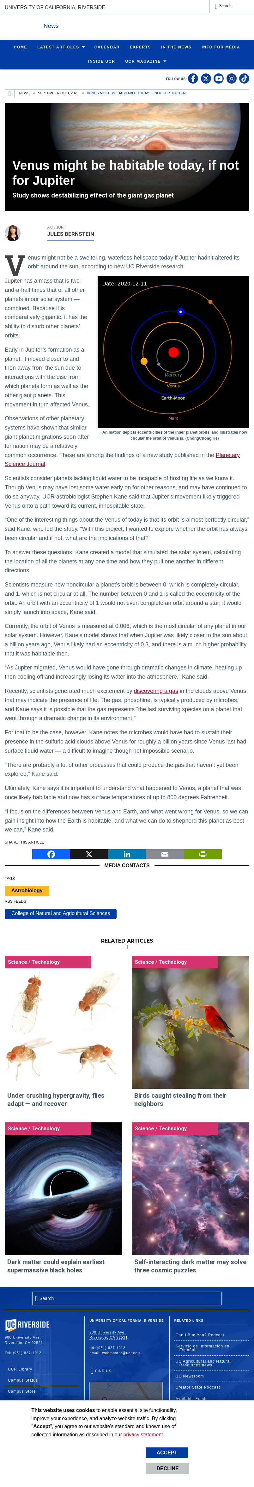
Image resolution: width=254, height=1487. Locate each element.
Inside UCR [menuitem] (101, 61)
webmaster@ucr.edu (121, 1352)
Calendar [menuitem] (107, 47)
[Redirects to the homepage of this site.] (10, 93)
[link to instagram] (232, 78)
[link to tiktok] (244, 78)
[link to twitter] (206, 78)
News (74, 25)
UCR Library (20, 1369)
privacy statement (143, 1434)
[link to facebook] (193, 78)
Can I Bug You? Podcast (200, 1335)
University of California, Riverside (55, 7)
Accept (166, 1452)
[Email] (165, 853)
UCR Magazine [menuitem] (143, 61)
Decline (167, 1468)
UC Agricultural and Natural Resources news (203, 1363)
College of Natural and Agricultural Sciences (60, 913)
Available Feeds (192, 1398)
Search (225, 5)
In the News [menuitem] (176, 47)
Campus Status (23, 1380)
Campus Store (22, 1391)
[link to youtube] (219, 78)
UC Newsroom (190, 1376)
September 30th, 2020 (58, 93)
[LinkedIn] (127, 853)
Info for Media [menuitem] (221, 47)
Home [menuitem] (20, 47)
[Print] (203, 853)
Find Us (126, 1388)
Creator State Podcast (198, 1387)
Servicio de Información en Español (203, 1348)
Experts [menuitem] (140, 47)
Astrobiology (27, 890)
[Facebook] (51, 853)
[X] (89, 853)
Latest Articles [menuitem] (58, 47)
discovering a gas (156, 690)
